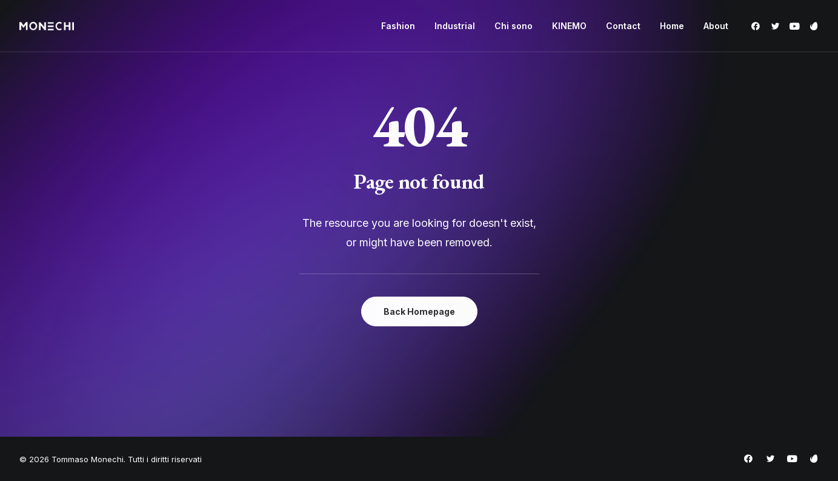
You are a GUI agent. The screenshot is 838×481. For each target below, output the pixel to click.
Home (672, 26)
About (715, 26)
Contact (623, 26)
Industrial (454, 26)
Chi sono (513, 26)
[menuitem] (398, 26)
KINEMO (569, 26)
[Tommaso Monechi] (46, 26)
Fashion (398, 26)
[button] (757, 26)
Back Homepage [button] (419, 311)
